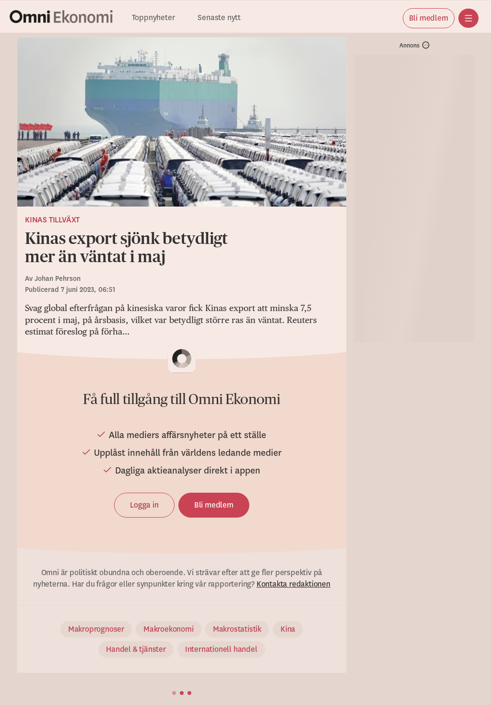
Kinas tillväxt (52, 220)
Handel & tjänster (136, 649)
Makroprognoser (96, 629)
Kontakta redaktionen (293, 584)
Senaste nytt (219, 18)
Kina (288, 629)
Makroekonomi (168, 629)
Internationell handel (221, 649)
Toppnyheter (153, 18)
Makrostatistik (237, 629)
